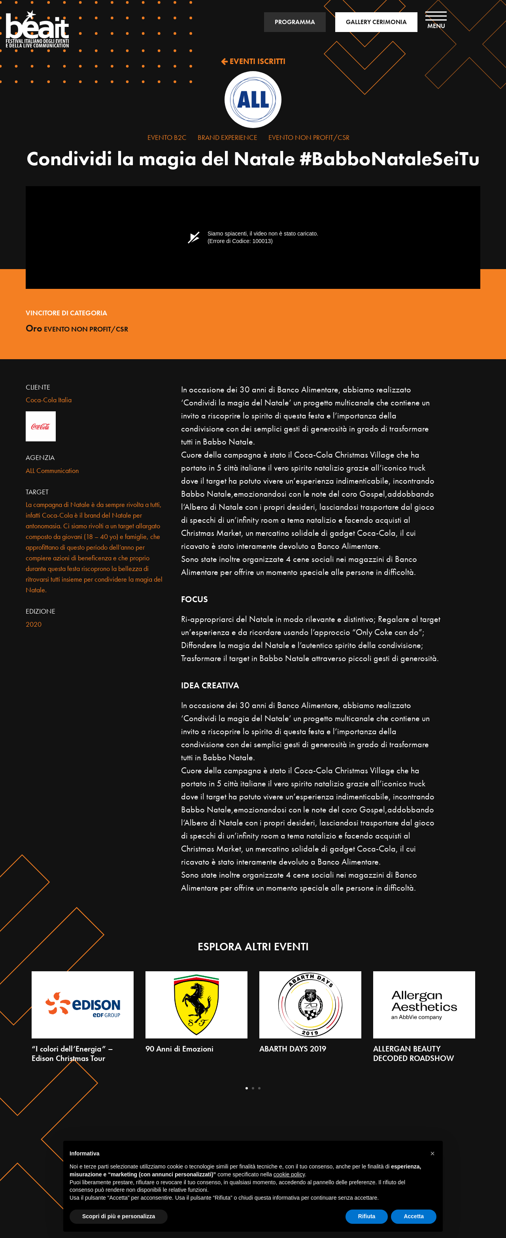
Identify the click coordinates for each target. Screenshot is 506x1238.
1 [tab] (246, 1088)
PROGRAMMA (295, 22)
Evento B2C (167, 137)
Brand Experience (227, 137)
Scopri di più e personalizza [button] (118, 1216)
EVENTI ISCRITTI (253, 61)
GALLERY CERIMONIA (376, 22)
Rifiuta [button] (367, 1216)
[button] (432, 1153)
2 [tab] (253, 1088)
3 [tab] (259, 1088)
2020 (34, 624)
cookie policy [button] (289, 1174)
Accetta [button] (414, 1216)
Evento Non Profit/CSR (308, 137)
